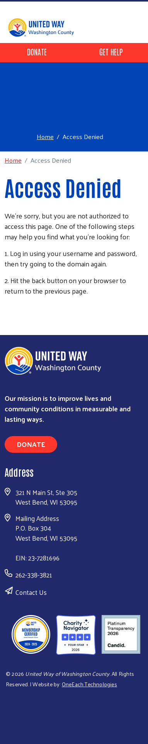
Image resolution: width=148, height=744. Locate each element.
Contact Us (31, 592)
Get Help (111, 51)
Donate (37, 51)
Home (45, 136)
